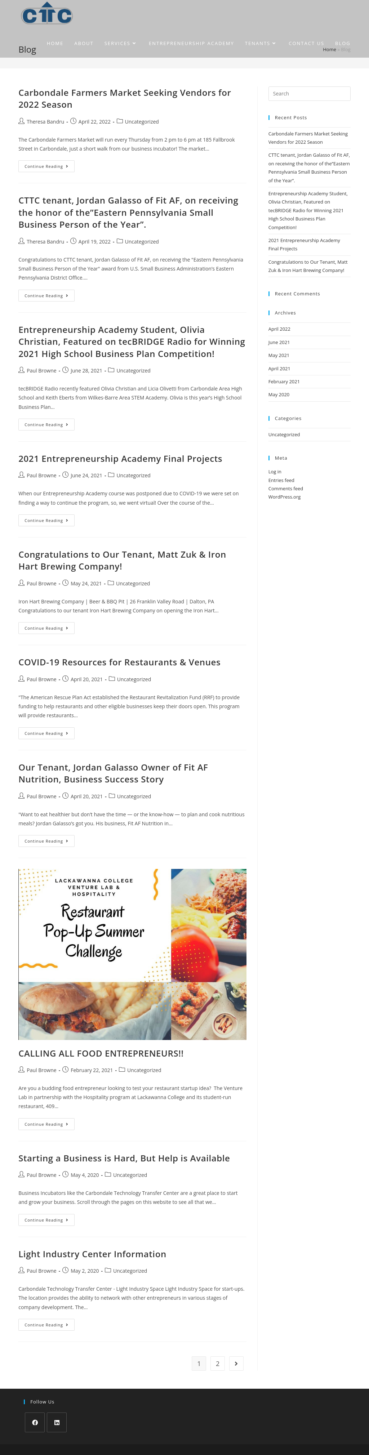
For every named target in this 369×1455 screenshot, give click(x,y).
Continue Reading (50, 167)
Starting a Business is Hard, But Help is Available (124, 1158)
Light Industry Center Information (92, 1254)
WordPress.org (284, 497)
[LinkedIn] (57, 1422)
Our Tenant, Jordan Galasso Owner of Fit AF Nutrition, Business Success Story (113, 773)
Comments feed (285, 488)
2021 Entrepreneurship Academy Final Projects (120, 458)
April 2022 (279, 329)
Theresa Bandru (45, 121)
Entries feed (281, 480)
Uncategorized (142, 121)
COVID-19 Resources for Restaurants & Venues (119, 662)
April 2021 (279, 368)
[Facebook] (35, 1422)
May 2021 (279, 355)
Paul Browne (41, 370)
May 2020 (279, 394)
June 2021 (279, 342)
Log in (274, 471)
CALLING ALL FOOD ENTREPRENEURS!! (100, 1053)
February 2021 (284, 381)
